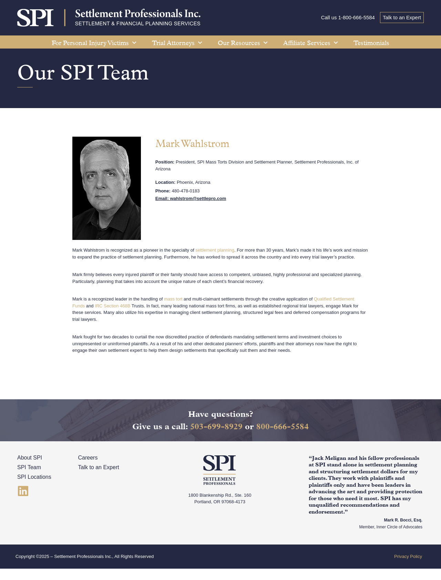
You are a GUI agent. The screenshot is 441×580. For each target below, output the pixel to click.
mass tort (173, 310)
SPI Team (29, 479)
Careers (88, 469)
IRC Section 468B (112, 317)
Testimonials (371, 43)
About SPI (29, 469)
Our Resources (243, 43)
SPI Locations (34, 488)
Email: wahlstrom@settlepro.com (190, 210)
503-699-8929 (216, 438)
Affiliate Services (310, 43)
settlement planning (214, 261)
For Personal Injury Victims (94, 43)
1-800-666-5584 (355, 18)
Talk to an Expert (401, 18)
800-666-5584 (282, 438)
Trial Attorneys (177, 43)
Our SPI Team (84, 83)
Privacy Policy (408, 568)
